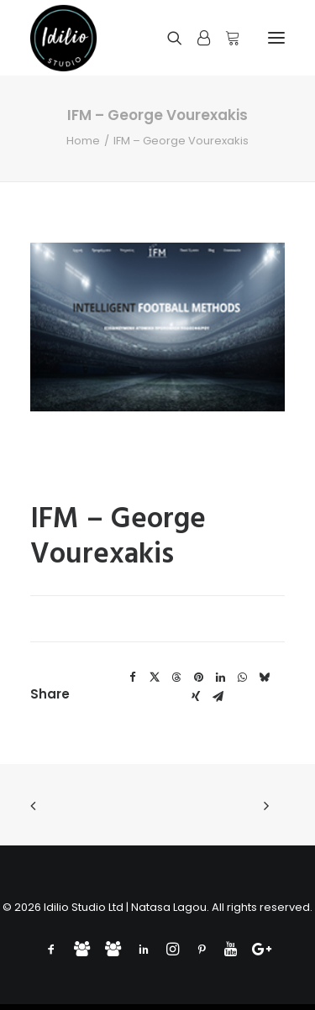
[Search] (167, 37)
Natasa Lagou (169, 907)
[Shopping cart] (225, 37)
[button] (276, 38)
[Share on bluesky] (264, 677)
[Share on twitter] (154, 677)
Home (83, 141)
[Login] (196, 37)
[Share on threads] (176, 677)
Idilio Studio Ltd (83, 907)
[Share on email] (217, 696)
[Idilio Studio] (63, 37)
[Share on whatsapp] (242, 677)
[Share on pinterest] (198, 677)
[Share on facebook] (133, 677)
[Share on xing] (196, 696)
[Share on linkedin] (220, 677)
